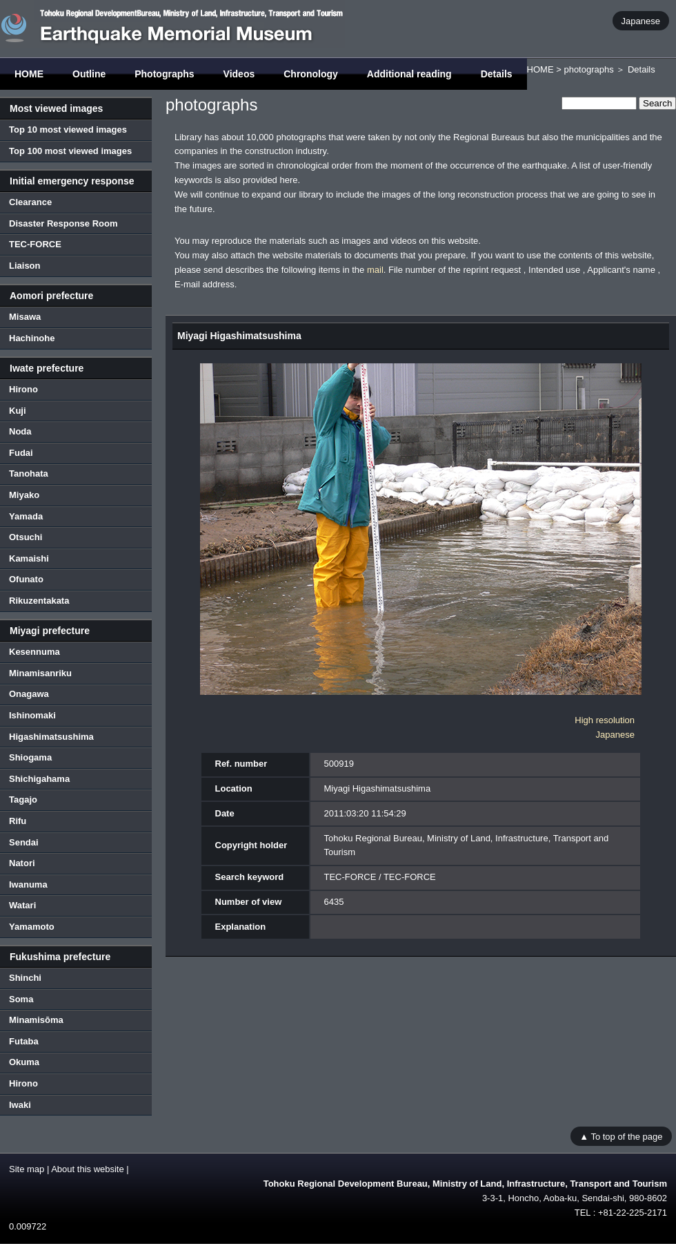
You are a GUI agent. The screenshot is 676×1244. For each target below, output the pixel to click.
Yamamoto (31, 926)
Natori (22, 863)
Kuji (17, 410)
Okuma (24, 1062)
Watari (22, 905)
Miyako (24, 495)
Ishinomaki (32, 715)
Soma (21, 999)
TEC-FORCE (35, 244)
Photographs (164, 73)
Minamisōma (36, 1020)
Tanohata (28, 473)
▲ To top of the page (620, 1136)
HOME (28, 73)
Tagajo (23, 799)
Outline (89, 73)
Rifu (17, 821)
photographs (588, 69)
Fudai (21, 453)
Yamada (26, 516)
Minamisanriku (40, 673)
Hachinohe (31, 338)
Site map (26, 1169)
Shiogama (30, 757)
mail (375, 270)
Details (497, 73)
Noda (20, 431)
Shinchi (25, 978)
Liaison (25, 265)
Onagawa (29, 694)
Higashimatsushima (51, 736)
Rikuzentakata (39, 600)
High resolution (605, 720)
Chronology (311, 73)
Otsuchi (25, 537)
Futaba (24, 1041)
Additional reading (409, 73)
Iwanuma (28, 884)
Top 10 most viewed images (68, 129)
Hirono (23, 389)
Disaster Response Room (63, 223)
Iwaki (20, 1105)
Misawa (25, 317)
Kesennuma (34, 652)
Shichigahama (39, 779)
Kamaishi (29, 558)
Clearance (30, 202)
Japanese (641, 20)
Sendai (24, 842)
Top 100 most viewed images (70, 151)
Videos (239, 73)
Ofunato (26, 579)
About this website (87, 1169)
